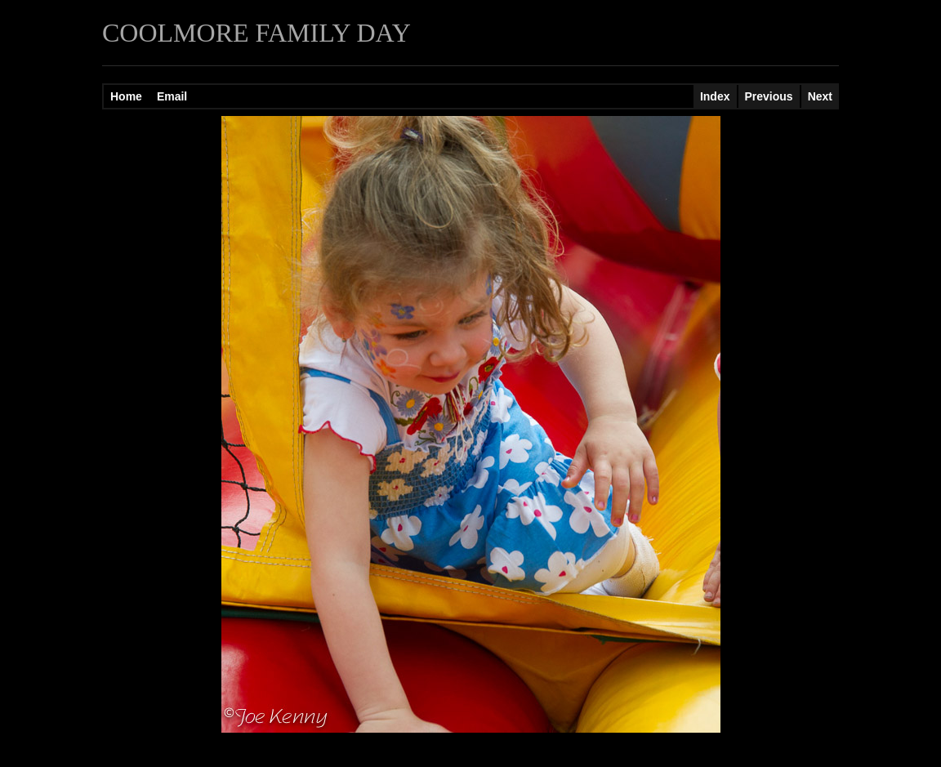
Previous (769, 96)
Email (172, 96)
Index (715, 96)
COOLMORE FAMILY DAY (256, 32)
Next (820, 96)
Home (126, 96)
